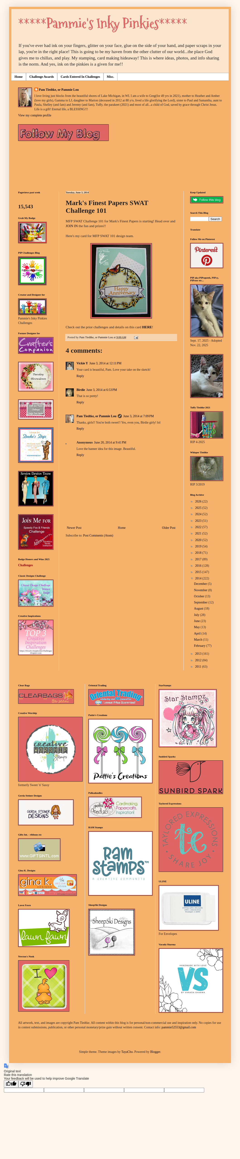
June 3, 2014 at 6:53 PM (101, 390)
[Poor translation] (25, 1084)
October (199, 596)
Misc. (110, 76)
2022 (198, 527)
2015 (198, 572)
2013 (198, 653)
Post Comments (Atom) (98, 535)
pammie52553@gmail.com (178, 1027)
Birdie (81, 390)
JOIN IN (72, 226)
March (198, 639)
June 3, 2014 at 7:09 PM (138, 416)
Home (18, 76)
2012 (198, 660)
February (200, 645)
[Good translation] (11, 1084)
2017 (198, 559)
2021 (198, 533)
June (197, 621)
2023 (198, 520)
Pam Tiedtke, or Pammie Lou (59, 89)
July (197, 615)
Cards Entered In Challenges (80, 76)
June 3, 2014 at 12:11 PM (105, 363)
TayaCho (127, 1052)
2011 (198, 666)
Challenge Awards (41, 76)
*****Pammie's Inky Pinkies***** (102, 23)
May (197, 627)
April (198, 633)
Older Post (169, 527)
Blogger (155, 1052)
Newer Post (74, 527)
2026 (198, 501)
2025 (198, 508)
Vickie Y (82, 363)
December (201, 584)
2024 (198, 514)
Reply (80, 376)
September (201, 602)
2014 (198, 578)
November (201, 590)
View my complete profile (34, 115)
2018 (198, 552)
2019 (198, 546)
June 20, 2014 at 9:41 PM (110, 442)
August (199, 608)
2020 (198, 540)
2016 (198, 565)
